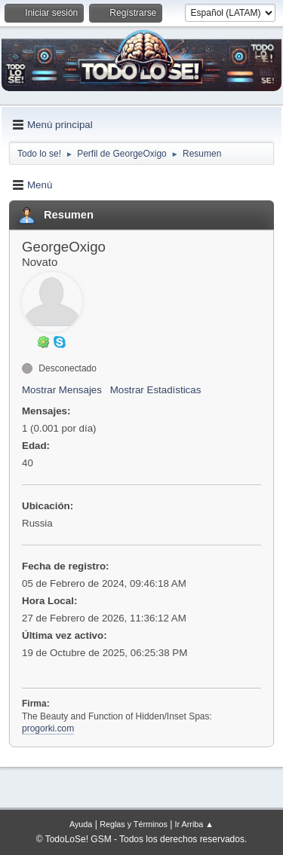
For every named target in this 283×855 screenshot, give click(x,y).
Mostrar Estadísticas (155, 389)
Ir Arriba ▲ (194, 824)
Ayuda (80, 824)
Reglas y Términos (134, 824)
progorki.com (48, 728)
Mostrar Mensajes (62, 389)
